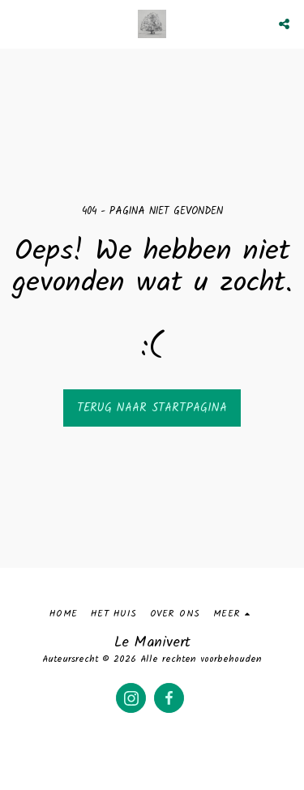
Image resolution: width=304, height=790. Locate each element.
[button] (18, 23)
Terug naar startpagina (152, 408)
